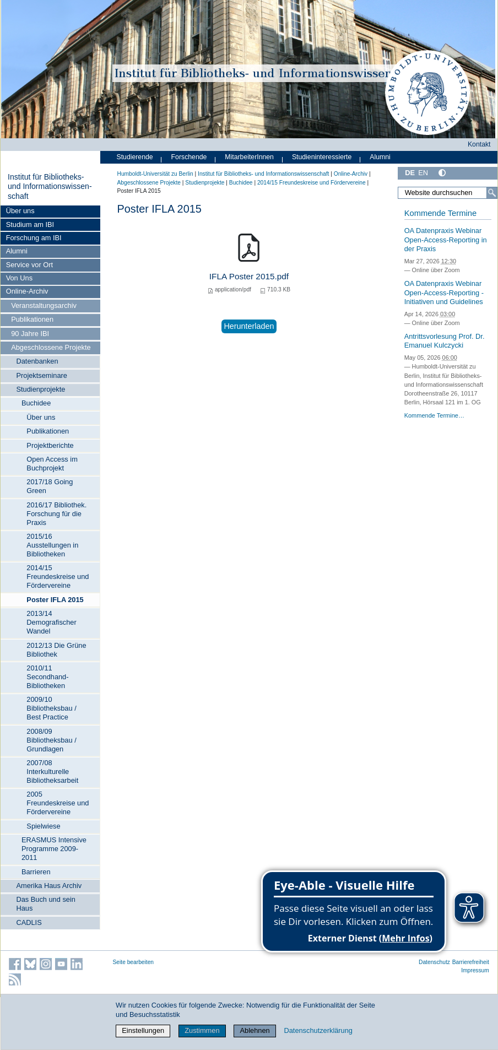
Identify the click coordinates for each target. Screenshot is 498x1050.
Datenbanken (37, 361)
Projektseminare (41, 375)
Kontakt (479, 144)
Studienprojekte (40, 389)
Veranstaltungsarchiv (44, 305)
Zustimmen (202, 1030)
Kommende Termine (440, 213)
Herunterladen (249, 326)
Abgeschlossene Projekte (50, 347)
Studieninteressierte (321, 157)
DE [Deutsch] (410, 173)
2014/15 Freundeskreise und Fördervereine (57, 576)
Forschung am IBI (34, 238)
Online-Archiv (27, 291)
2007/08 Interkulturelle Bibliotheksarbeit (52, 771)
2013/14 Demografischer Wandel (51, 622)
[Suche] (491, 193)
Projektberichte (49, 445)
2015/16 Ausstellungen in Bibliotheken (52, 545)
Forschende (189, 157)
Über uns (20, 211)
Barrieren (36, 872)
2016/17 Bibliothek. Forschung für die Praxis (56, 514)
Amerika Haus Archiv (49, 885)
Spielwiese (43, 826)
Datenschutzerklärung (318, 1030)
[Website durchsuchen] (447, 193)
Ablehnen (255, 1030)
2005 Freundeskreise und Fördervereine (57, 803)
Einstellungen (143, 1030)
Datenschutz (434, 962)
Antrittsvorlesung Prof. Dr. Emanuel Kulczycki (444, 341)
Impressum (475, 970)
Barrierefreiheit (470, 962)
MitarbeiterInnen (249, 157)
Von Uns (19, 278)
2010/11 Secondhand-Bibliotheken (47, 677)
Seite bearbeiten (133, 962)
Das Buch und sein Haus (45, 903)
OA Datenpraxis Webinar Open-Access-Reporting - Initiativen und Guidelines (444, 292)
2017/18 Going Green (49, 486)
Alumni (17, 251)
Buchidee (36, 403)
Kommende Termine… (434, 415)
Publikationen (32, 319)
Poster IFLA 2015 (54, 600)
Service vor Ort (29, 265)
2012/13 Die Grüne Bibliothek (56, 649)
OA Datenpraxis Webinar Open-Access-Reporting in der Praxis (445, 239)
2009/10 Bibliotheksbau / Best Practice (51, 708)
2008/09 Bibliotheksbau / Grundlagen (51, 740)
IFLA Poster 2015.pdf (249, 276)
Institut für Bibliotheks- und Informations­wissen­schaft (50, 186)
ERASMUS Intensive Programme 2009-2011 (53, 849)
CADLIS (28, 922)
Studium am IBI (30, 224)
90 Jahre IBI (30, 333)
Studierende (135, 157)
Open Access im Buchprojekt (51, 463)
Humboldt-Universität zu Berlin (155, 174)
